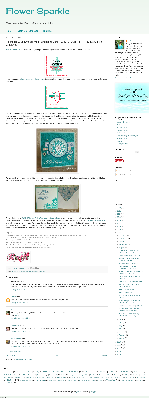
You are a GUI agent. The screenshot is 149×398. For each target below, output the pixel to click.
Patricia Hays (16, 338)
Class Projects (28, 375)
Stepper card (72, 380)
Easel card (53, 375)
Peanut (13, 310)
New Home (73, 377)
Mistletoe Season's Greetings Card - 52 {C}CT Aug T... (129, 285)
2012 (119, 345)
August (121, 248)
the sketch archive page (96, 220)
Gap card (117, 375)
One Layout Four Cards (85, 377)
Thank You (110, 380)
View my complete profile (123, 78)
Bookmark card (91, 372)
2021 (119, 211)
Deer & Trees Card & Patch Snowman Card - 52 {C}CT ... (130, 267)
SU (9, 380)
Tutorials (47, 31)
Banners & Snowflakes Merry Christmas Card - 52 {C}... (129, 315)
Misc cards (120, 141)
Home (10, 31)
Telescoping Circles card (87, 380)
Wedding (140, 380)
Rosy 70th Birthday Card (127, 292)
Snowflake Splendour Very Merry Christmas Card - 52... (130, 302)
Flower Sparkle (37, 11)
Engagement (72, 375)
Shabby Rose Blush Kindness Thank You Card (129, 259)
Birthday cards (122, 127)
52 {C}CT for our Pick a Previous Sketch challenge (41, 218)
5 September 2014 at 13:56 (20, 346)
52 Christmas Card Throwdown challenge (25, 271)
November (123, 238)
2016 (119, 226)
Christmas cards (122, 130)
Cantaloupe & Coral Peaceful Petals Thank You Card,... (129, 310)
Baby (37, 372)
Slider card (51, 380)
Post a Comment (15, 351)
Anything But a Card (24, 372)
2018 (119, 220)
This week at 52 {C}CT (14, 50)
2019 (119, 217)
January (122, 338)
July (120, 319)
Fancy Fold (83, 375)
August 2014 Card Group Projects (130, 306)
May (120, 326)
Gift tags (18, 377)
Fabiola (14, 297)
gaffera (78, 392)
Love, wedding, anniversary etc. (128, 136)
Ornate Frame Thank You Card (129, 255)
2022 (119, 208)
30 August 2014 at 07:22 (19, 290)
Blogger (93, 392)
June (121, 323)
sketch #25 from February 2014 (32, 79)
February (122, 335)
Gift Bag (126, 375)
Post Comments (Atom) (24, 359)
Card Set (111, 372)
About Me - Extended (27, 31)
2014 (119, 232)
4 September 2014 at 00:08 (20, 318)
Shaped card (40, 380)
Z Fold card (8, 383)
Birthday (73, 371)
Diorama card (41, 375)
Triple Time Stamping (127, 380)
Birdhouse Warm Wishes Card (129, 263)
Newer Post (11, 356)
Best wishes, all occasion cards (128, 125)
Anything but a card (123, 122)
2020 (119, 214)
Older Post (103, 356)
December (123, 235)
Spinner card (61, 380)
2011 (119, 348)
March (121, 332)
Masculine (60, 377)
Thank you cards (123, 144)
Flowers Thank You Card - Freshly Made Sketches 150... (131, 272)
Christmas (42, 271)
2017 (119, 223)
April (121, 329)
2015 (119, 229)
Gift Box (136, 375)
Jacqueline (15, 325)
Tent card (100, 380)
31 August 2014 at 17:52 (19, 303)
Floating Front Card (105, 375)
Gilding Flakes (29, 377)
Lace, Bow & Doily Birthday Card (130, 281)
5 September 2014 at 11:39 (20, 331)
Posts (119, 170)
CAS (101, 372)
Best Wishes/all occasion (52, 372)
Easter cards (121, 133)
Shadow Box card (26, 380)
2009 (119, 354)
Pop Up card (141, 377)
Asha (17, 315)
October (122, 241)
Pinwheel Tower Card (101, 377)
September (123, 244)
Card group (123, 372)
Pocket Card (130, 377)
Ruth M (130, 41)
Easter (63, 375)
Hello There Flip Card (126, 289)
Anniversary (8, 372)
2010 (119, 351)
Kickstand (50, 377)
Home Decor (41, 377)
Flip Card (93, 375)
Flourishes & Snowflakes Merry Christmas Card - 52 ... (130, 251)
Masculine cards (122, 138)
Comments (121, 174)
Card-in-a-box (138, 372)
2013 (119, 342)
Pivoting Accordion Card (117, 377)
